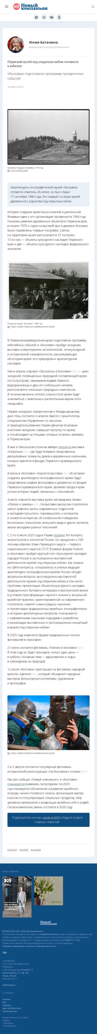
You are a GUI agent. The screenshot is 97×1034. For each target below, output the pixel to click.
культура (12, 850)
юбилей (23, 850)
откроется (64, 447)
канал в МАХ (51, 817)
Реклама (6, 999)
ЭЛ (71, 940)
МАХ (9, 1008)
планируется (16, 784)
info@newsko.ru (9, 985)
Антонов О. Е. (27, 969)
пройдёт (59, 535)
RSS (4, 1002)
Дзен (4, 1008)
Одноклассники (9, 1011)
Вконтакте (16, 1008)
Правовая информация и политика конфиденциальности (29, 946)
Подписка (6, 1005)
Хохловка (36, 850)
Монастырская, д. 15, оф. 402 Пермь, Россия (15, 974)
